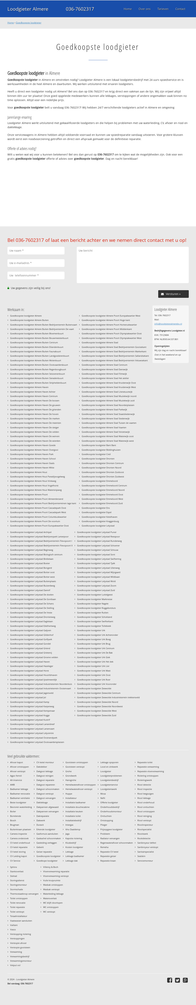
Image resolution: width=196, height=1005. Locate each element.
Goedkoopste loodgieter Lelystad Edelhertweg (33, 625)
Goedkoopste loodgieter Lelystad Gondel (30, 643)
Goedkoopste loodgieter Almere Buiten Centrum (34, 342)
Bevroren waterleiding (21, 807)
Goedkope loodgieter (46, 860)
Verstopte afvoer (18, 943)
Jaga (67, 833)
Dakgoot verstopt (45, 793)
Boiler (13, 811)
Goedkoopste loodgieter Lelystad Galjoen (30, 630)
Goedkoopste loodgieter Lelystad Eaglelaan (31, 621)
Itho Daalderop (72, 829)
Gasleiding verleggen (46, 842)
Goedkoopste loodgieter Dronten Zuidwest (103, 476)
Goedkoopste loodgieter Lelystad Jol (28, 697)
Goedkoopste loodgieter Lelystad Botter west (32, 576)
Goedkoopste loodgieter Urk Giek (93, 657)
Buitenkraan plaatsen (20, 829)
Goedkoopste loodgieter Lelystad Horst (29, 670)
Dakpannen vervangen (47, 811)
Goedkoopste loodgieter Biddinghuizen (101, 449)
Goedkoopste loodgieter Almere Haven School (33, 458)
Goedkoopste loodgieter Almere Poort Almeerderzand (36, 498)
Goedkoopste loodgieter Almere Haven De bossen (34, 400)
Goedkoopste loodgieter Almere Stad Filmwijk (104, 373)
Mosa (103, 793)
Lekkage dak (71, 860)
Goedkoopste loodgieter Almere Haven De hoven (34, 414)
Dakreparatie (42, 816)
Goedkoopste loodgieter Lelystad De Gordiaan (33, 599)
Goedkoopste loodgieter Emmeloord (100, 480)
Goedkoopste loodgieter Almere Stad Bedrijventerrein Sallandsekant (115, 355)
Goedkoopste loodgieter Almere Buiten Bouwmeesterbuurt (39, 338)
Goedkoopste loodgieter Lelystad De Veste (31, 612)
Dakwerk (40, 820)
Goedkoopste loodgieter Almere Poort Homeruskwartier (109, 324)
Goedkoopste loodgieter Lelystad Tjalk (96, 563)
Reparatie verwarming (148, 766)
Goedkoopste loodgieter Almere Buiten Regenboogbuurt (38, 369)
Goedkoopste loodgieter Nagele (92, 603)
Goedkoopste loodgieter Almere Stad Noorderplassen (108, 405)
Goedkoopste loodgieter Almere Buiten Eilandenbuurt (36, 347)
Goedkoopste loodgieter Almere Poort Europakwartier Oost (39, 525)
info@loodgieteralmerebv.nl (168, 323)
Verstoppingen (17, 938)
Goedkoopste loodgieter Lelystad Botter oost (32, 572)
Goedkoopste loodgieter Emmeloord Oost (102, 494)
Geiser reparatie (44, 851)
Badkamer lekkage (19, 789)
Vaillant (14, 925)
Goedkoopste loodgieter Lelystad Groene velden (34, 657)
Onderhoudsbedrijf (109, 807)
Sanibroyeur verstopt (147, 847)
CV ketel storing (18, 851)
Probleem (105, 833)
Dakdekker (41, 766)
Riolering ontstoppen (147, 775)
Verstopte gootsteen (20, 947)
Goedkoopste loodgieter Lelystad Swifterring (99, 558)
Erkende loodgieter (45, 829)
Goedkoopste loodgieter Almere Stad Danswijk (105, 369)
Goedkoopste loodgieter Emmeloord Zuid (102, 503)
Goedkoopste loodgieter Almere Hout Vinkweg (33, 480)
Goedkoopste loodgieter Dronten (98, 458)
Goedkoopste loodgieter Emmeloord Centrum (104, 485)
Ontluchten (106, 816)
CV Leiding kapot (18, 856)
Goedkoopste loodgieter (28, 22)
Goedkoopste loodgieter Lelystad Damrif (30, 590)
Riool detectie (144, 784)
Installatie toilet (73, 816)
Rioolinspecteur (145, 824)
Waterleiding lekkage (53, 893)
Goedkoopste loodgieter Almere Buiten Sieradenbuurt (36, 378)
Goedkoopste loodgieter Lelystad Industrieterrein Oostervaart (40, 688)
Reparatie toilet (144, 762)
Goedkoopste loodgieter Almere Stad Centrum (104, 364)
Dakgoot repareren (45, 784)
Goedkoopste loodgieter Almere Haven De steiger (34, 427)
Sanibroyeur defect (146, 842)
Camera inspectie (18, 833)
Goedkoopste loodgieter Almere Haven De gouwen (35, 405)
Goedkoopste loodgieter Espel (96, 512)
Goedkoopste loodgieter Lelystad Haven (30, 661)
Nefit (102, 798)
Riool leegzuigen (145, 793)
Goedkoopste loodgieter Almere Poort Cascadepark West (38, 512)
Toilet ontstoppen (19, 898)
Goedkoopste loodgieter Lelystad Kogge (30, 715)
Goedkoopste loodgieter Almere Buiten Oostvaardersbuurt (39, 364)
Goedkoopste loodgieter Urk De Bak (95, 652)
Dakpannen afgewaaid (47, 807)
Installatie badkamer (75, 802)
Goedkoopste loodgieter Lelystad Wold (96, 581)
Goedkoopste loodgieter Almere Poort (29, 494)
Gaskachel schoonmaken (48, 838)
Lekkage (69, 851)
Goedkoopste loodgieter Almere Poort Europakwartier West (111, 315)
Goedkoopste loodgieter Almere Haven (29, 387)
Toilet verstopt (17, 911)
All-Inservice (16, 780)
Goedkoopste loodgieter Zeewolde (94, 688)
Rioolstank (142, 833)
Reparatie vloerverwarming (150, 771)
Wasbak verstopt (51, 889)
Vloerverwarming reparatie (56, 871)
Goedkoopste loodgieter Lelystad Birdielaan (31, 558)
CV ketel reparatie (18, 847)
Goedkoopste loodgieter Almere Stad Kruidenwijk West (109, 387)
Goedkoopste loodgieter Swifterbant (95, 621)
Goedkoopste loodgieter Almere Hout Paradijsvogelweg (37, 476)
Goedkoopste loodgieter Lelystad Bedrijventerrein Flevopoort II (41, 545)
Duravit (40, 824)
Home (10, 22)
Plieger (103, 824)
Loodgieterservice (109, 784)
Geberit (40, 847)
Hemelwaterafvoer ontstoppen (80, 784)
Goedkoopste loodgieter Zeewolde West (97, 710)
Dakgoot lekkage (44, 771)
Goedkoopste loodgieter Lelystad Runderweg (99, 540)
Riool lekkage (144, 798)
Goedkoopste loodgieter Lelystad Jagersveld (31, 693)
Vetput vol (15, 965)
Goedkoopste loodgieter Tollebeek (94, 625)
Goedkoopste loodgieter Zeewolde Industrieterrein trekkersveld (108, 697)
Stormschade (16, 889)
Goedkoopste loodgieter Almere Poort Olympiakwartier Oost (112, 333)
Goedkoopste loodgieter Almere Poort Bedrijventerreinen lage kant (43, 503)
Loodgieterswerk (108, 789)
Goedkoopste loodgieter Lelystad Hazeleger (31, 666)
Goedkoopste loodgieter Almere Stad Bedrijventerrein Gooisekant (114, 347)
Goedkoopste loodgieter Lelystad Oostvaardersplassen (37, 742)
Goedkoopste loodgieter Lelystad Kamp (29, 702)
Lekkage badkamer (74, 856)
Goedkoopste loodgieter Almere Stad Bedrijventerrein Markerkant (114, 351)
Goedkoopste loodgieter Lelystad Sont (96, 554)
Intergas (69, 824)
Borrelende (15, 816)
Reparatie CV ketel (109, 851)
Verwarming (16, 951)
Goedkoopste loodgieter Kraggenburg (100, 521)
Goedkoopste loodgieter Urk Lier (93, 666)
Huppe (68, 793)
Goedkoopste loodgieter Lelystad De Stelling (32, 608)
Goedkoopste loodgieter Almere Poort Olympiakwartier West (112, 338)
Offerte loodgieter (109, 802)
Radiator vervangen (110, 838)
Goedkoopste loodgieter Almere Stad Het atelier (105, 378)
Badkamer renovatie (20, 793)
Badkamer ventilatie (20, 798)
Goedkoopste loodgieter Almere (26, 315)
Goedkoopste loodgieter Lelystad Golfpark (31, 639)
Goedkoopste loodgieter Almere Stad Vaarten (104, 427)
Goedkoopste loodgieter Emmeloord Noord (103, 489)
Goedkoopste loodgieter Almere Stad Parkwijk (104, 409)
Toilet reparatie (17, 907)
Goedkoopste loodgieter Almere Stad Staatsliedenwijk (108, 414)
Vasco (13, 929)
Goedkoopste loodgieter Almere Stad (100, 342)
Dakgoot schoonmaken (47, 789)
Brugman (14, 824)
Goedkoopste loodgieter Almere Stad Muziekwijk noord (109, 396)
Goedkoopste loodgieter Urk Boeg (94, 639)
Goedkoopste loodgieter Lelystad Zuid (96, 590)
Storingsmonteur (18, 884)
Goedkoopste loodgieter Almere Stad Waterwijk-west (108, 440)
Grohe (68, 771)
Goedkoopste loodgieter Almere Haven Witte (32, 467)
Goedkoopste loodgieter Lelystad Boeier (30, 563)
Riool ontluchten (145, 807)
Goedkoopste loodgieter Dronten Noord (101, 467)
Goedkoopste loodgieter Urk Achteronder (97, 634)
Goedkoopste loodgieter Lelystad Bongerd (31, 567)
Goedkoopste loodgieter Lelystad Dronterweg (32, 616)
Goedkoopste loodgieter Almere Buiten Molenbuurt (35, 360)
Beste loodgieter (18, 802)
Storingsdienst (17, 880)
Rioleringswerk (144, 780)
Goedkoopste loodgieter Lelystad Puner (96, 532)
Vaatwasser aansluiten (21, 920)
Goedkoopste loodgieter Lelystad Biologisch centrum (36, 554)
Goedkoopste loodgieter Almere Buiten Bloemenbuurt (37, 333)
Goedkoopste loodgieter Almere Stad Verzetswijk (106, 431)
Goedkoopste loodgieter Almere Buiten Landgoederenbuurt (39, 355)
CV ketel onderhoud (20, 842)
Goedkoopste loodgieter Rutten (92, 612)
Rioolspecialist (144, 829)
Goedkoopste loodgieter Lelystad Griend (30, 648)
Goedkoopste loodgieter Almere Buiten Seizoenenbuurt (37, 373)
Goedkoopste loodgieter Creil (96, 454)
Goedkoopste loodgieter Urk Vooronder (96, 684)
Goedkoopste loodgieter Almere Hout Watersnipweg (36, 489)
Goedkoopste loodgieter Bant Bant (99, 445)
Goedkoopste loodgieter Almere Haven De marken (35, 418)
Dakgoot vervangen (46, 798)
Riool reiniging (144, 816)
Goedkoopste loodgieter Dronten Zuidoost (103, 472)
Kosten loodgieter (74, 847)
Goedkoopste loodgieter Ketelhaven (99, 516)
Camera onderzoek (19, 838)
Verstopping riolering (20, 934)
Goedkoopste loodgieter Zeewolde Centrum (98, 693)
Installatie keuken (74, 811)
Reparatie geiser (108, 856)
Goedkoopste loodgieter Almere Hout (28, 472)
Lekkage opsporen (109, 762)
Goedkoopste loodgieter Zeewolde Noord (97, 702)
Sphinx (13, 867)
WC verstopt (49, 911)
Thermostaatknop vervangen (24, 893)
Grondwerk (71, 775)
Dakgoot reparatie (45, 780)
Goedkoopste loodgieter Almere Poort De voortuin (35, 521)
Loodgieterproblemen (111, 775)
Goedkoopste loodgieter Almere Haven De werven (35, 436)
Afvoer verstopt (17, 771)
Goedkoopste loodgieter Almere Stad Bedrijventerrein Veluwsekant (115, 360)
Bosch (13, 820)
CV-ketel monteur (45, 762)
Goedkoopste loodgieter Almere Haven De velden (34, 431)
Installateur (71, 798)
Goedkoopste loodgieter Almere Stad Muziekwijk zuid (108, 400)
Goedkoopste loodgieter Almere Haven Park (31, 454)
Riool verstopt (144, 820)
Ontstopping (106, 820)
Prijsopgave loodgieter (111, 829)
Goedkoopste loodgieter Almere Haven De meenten (35, 422)
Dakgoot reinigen (44, 775)
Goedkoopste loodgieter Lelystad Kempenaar (32, 710)
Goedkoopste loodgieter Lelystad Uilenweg (98, 567)
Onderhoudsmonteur (111, 811)
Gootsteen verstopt (75, 766)
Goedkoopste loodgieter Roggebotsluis (96, 608)
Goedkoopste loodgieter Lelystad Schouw (97, 549)
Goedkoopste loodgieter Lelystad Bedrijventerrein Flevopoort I (41, 540)
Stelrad (13, 876)
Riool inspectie (144, 789)
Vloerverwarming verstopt (56, 876)
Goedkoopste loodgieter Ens (96, 507)
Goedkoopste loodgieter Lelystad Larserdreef (32, 724)
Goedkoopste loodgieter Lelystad (98, 525)
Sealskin (141, 856)
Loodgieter (105, 771)
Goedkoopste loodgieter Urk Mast (94, 670)
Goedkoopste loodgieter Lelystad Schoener (98, 545)
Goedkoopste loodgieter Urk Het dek (95, 661)
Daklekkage (42, 802)
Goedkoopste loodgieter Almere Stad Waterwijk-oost (108, 436)
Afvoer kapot (16, 762)
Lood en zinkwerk (109, 766)
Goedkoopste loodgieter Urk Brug (93, 643)
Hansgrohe (70, 780)
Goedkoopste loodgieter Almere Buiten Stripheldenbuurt (38, 382)
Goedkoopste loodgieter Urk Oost (94, 675)
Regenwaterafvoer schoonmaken (116, 842)
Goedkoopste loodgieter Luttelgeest (95, 594)
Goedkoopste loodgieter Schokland (94, 616)
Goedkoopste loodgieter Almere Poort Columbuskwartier (38, 516)
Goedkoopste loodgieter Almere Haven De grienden (35, 409)
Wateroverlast (50, 898)
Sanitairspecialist (145, 851)
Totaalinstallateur (18, 916)
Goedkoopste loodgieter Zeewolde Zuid (96, 715)
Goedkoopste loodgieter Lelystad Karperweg (32, 706)
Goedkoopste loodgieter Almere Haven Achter (32, 391)
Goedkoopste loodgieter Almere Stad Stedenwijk (106, 418)
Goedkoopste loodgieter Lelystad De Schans (32, 603)
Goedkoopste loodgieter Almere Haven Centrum (34, 396)
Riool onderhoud (145, 802)
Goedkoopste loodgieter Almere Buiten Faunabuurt (35, 351)
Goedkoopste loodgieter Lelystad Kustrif (30, 719)
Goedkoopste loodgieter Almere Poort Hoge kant (106, 320)
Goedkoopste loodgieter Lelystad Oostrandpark (33, 737)
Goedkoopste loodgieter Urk (91, 630)
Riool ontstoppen (146, 811)
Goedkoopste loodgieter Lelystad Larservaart (32, 728)
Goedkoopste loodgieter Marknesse (94, 599)
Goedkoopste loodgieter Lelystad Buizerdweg (32, 585)
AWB (12, 784)
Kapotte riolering (73, 838)
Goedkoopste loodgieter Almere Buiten (29, 320)
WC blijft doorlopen (53, 902)
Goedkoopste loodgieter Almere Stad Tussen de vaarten (109, 422)
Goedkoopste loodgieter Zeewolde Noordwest (100, 706)
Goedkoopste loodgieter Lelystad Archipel (31, 532)
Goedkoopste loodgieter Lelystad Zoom (96, 585)
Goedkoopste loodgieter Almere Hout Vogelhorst (34, 485)
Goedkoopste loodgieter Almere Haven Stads (32, 463)
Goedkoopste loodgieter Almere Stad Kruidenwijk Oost (109, 382)
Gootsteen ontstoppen (76, 762)
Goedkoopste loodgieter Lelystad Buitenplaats (33, 581)
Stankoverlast (16, 871)
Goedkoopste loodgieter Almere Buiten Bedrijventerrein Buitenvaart (43, 324)
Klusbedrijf (70, 842)
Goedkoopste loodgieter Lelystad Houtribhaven (33, 675)
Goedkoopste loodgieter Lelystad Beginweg (31, 549)
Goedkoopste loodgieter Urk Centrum (95, 648)
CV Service (15, 860)
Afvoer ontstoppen (19, 766)
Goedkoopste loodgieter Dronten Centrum (103, 463)
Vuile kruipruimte (51, 880)
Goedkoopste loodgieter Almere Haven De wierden (35, 440)
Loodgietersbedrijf (109, 780)
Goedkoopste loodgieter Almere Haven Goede (33, 445)
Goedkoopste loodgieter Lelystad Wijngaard (98, 572)
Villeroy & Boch (50, 867)
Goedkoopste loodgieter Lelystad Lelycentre (32, 733)
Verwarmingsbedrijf (19, 956)
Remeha (104, 847)
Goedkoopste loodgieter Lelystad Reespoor (98, 536)
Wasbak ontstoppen (53, 884)
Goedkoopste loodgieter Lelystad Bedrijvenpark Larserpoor (39, 536)
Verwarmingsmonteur (20, 960)
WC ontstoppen (51, 907)
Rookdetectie (143, 838)
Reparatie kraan (108, 860)
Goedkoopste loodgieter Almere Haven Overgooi (34, 449)
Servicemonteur (145, 860)
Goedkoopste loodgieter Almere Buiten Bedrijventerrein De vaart (42, 329)
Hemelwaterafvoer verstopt (78, 789)
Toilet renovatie (17, 902)
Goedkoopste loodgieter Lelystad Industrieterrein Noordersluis (41, 684)
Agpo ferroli (16, 775)
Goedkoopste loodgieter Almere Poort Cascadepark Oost (38, 507)
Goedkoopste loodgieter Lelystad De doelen (32, 594)
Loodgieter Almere (27, 9)
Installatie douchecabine (77, 807)
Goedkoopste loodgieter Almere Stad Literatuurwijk (107, 391)
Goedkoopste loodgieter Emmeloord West (102, 498)
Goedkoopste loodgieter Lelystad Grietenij (31, 652)
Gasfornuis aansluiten (47, 833)
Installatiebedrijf (73, 820)
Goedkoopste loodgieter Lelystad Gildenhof (31, 634)
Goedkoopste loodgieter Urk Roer (93, 679)
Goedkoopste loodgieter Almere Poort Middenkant (107, 329)
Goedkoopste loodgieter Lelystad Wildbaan (98, 576)
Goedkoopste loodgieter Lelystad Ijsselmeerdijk (33, 679)
